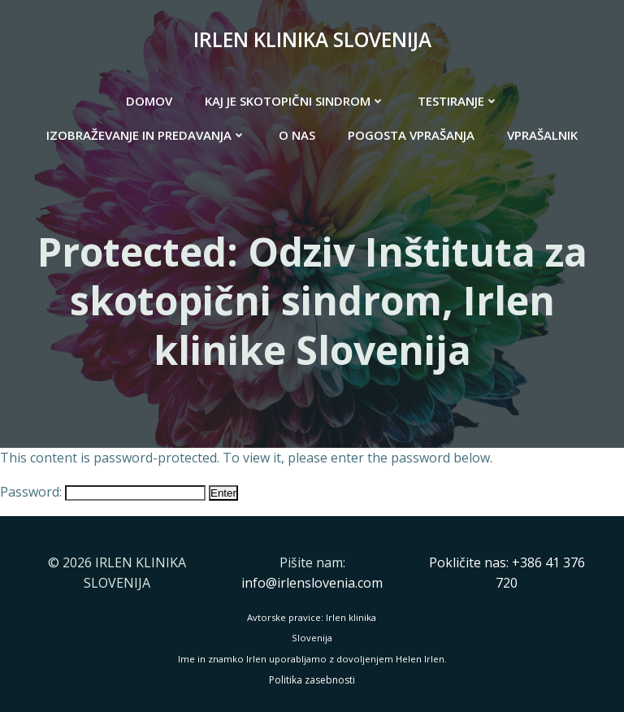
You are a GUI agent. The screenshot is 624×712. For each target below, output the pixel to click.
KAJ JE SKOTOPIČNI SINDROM (295, 101)
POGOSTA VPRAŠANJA (411, 135)
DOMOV (149, 101)
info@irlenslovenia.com (312, 583)
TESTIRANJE (458, 101)
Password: (103, 492)
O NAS (297, 135)
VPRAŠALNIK (542, 135)
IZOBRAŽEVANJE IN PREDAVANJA (146, 135)
